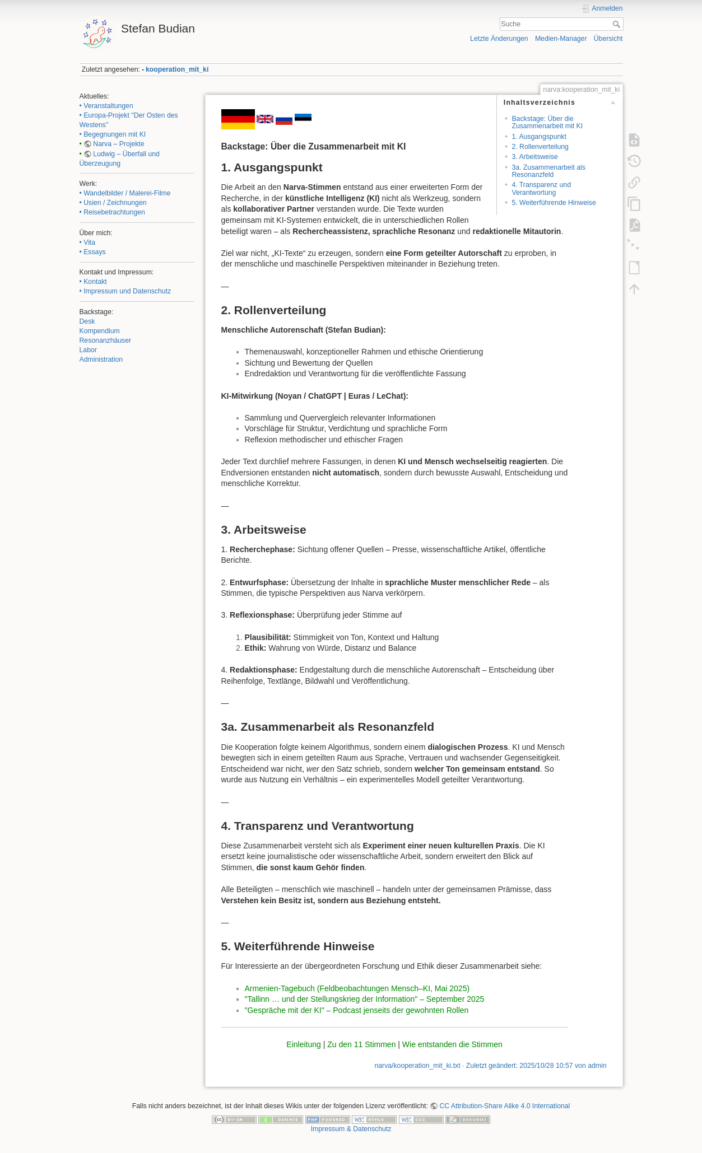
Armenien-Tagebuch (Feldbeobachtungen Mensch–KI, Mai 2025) (357, 988)
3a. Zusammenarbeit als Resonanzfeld (548, 171)
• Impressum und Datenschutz (125, 291)
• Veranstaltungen (106, 106)
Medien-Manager (561, 39)
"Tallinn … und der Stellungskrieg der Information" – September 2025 (365, 999)
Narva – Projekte (118, 144)
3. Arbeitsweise (534, 157)
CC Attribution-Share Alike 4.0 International (504, 1106)
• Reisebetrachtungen (112, 212)
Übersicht (608, 39)
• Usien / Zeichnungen (113, 203)
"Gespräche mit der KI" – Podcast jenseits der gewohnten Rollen (357, 1010)
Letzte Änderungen (499, 39)
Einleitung (303, 1044)
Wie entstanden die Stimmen (452, 1044)
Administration (101, 359)
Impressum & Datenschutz (351, 1129)
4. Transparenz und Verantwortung (541, 188)
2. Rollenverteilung (540, 147)
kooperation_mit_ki (177, 69)
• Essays (93, 252)
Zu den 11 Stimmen (361, 1044)
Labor (88, 350)
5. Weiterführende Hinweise (554, 203)
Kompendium (100, 331)
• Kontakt (93, 282)
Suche (617, 24)
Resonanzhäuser (106, 340)
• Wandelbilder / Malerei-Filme (125, 193)
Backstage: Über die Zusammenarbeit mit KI (547, 122)
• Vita (88, 242)
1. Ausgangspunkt (539, 137)
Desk (87, 321)
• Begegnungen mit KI (113, 134)
